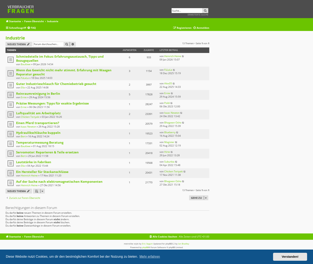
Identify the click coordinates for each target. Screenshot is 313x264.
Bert (23, 136)
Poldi (167, 103)
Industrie (15, 38)
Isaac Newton (172, 112)
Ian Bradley (183, 243)
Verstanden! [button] (290, 256)
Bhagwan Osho (172, 122)
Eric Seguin (147, 243)
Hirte (167, 152)
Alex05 (168, 83)
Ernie (24, 97)
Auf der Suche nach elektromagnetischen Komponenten (59, 181)
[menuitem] (31, 28)
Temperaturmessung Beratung (39, 142)
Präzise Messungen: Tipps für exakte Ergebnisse (52, 103)
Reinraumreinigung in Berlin (38, 93)
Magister (169, 142)
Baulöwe (26, 64)
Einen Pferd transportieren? (37, 123)
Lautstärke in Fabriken (33, 162)
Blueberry (169, 132)
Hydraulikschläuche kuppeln (38, 133)
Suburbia (169, 161)
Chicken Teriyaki (30, 117)
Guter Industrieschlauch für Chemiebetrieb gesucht (56, 84)
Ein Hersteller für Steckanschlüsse (42, 172)
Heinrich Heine (172, 56)
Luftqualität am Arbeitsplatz (38, 113)
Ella (23, 87)
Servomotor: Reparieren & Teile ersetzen (47, 152)
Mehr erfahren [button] (149, 256)
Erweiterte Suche (198, 14)
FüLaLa (25, 78)
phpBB (145, 247)
